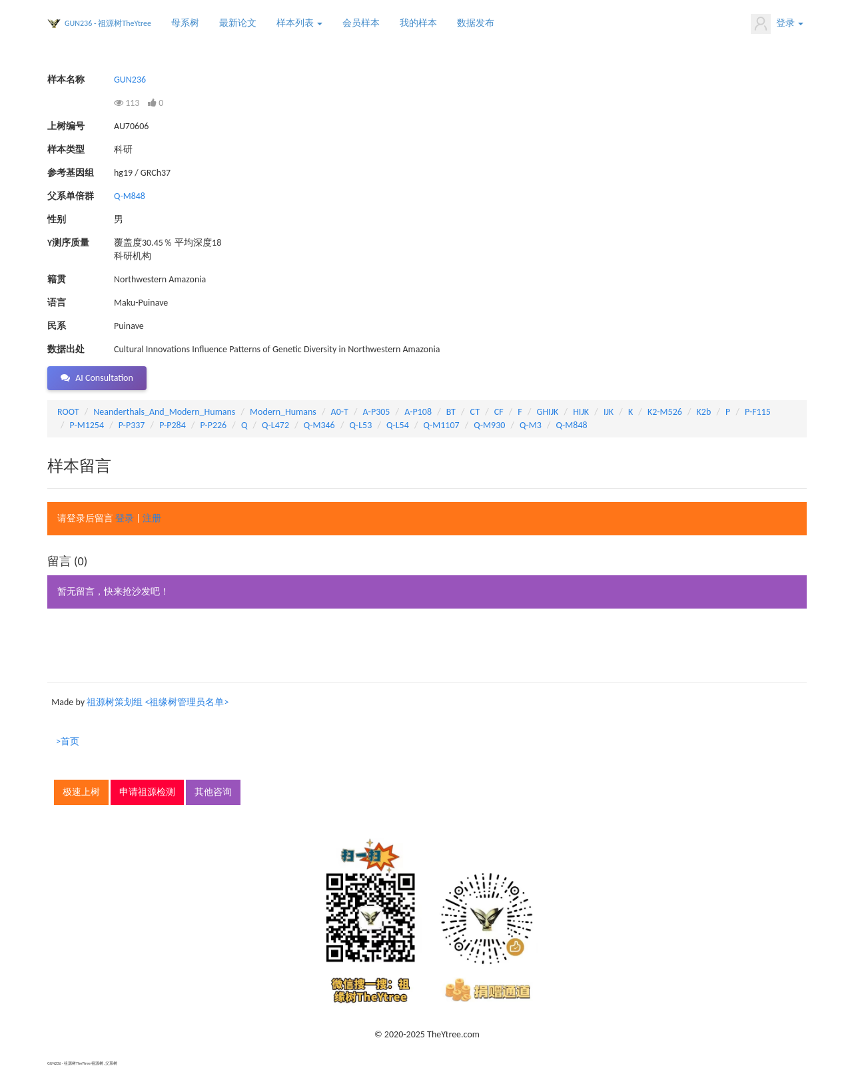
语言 (56, 302)
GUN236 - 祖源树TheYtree (108, 23)
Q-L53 (360, 425)
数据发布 (475, 23)
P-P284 (172, 425)
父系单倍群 (70, 196)
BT (451, 411)
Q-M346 (319, 425)
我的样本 (418, 23)
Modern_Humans (283, 411)
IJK (609, 411)
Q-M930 (489, 425)
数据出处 (66, 349)
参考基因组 (70, 172)
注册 (152, 518)
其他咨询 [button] (213, 792)
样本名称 (66, 79)
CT (475, 411)
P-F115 (758, 411)
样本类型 (66, 149)
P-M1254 (87, 425)
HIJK (581, 411)
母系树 (185, 23)
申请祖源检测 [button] (147, 792)
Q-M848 (129, 196)
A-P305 (376, 411)
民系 (56, 326)
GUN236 (130, 79)
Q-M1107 (442, 425)
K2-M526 (664, 411)
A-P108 (418, 411)
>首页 (67, 741)
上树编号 (66, 126)
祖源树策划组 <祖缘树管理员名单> (157, 702)
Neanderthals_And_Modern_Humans (164, 411)
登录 (777, 24)
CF (499, 411)
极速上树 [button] (81, 792)
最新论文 (237, 23)
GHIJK (548, 411)
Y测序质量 (68, 242)
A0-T (339, 411)
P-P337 (132, 425)
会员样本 (361, 23)
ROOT (68, 411)
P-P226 (214, 425)
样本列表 (299, 23)
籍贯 (56, 279)
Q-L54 (397, 425)
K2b (704, 411)
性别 (56, 219)
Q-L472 (275, 425)
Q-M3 (531, 425)
